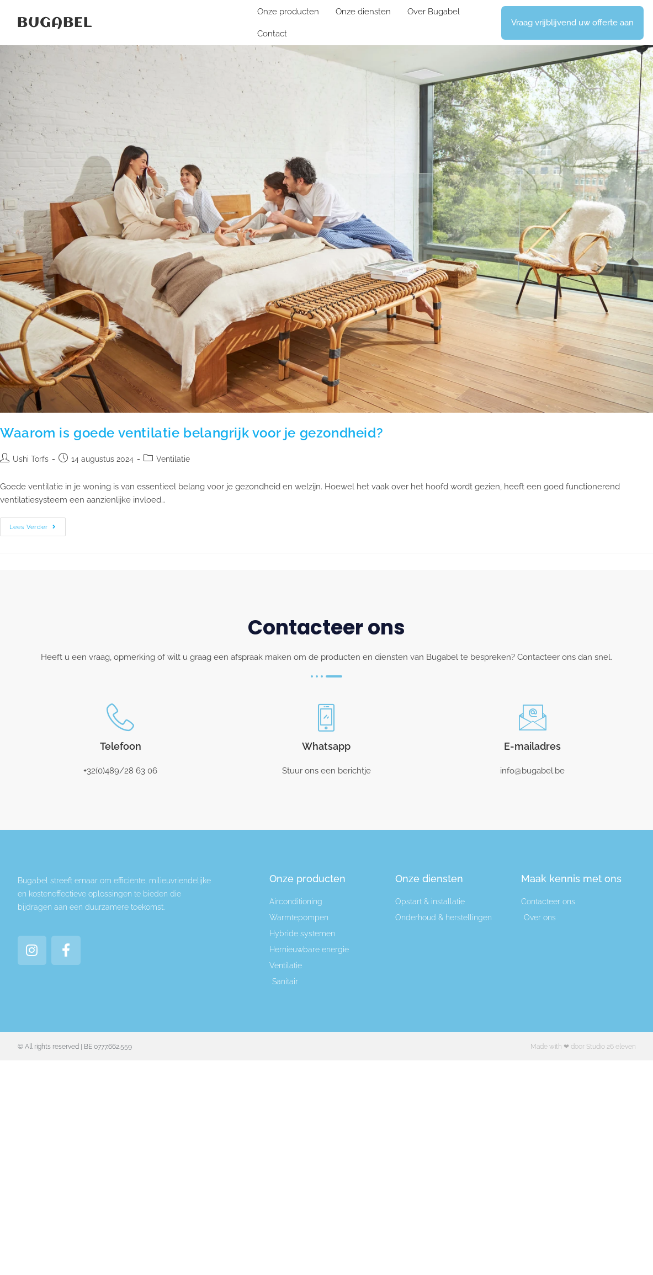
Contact (272, 34)
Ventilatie (173, 459)
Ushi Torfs (31, 459)
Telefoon (120, 746)
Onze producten (288, 12)
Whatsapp (326, 746)
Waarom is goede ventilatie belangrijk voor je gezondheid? (191, 433)
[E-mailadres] (532, 717)
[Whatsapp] (326, 717)
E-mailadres (532, 746)
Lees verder (37, 524)
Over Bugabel (433, 12)
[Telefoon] (120, 717)
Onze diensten (363, 12)
